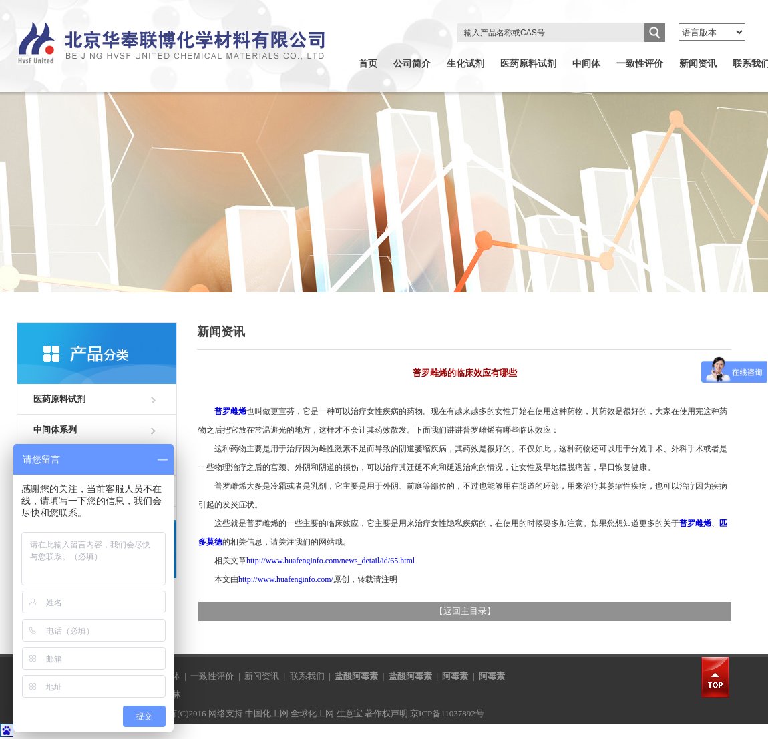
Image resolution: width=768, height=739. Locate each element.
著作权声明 (386, 713)
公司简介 (412, 64)
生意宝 (350, 713)
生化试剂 (465, 64)
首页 (368, 64)
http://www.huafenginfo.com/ (285, 579)
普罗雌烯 (230, 411)
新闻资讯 (698, 64)
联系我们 (307, 676)
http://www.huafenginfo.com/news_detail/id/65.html (330, 560)
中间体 (586, 64)
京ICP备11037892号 (447, 713)
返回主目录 (465, 611)
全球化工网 (312, 713)
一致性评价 (639, 64)
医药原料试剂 (528, 64)
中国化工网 (267, 713)
